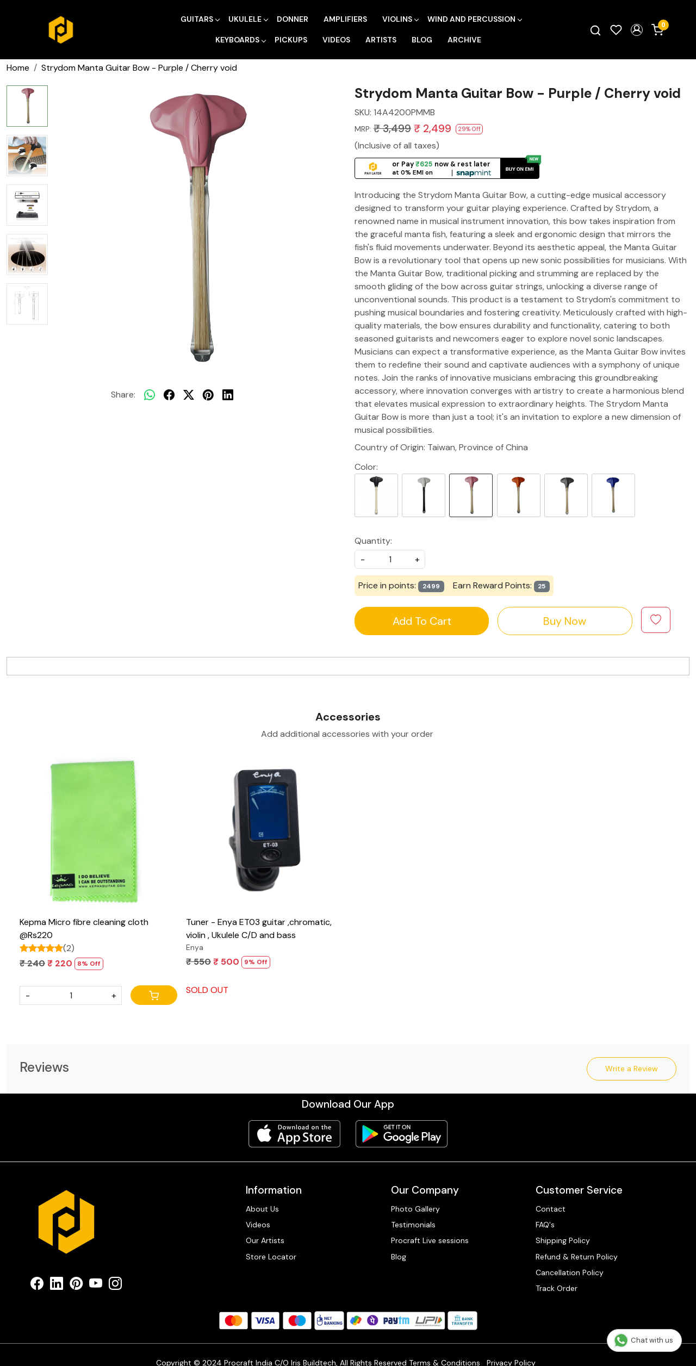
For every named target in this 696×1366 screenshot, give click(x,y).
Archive (464, 40)
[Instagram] (115, 1285)
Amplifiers (345, 19)
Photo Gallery (415, 1209)
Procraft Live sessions (430, 1240)
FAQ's (545, 1225)
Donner (292, 19)
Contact (551, 1209)
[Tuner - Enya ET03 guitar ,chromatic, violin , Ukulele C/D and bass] (265, 832)
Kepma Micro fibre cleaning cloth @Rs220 (84, 928)
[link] (595, 29)
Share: (123, 394)
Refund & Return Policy (577, 1257)
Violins (400, 19)
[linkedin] (228, 394)
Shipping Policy (563, 1240)
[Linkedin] (56, 1285)
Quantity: (373, 541)
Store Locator (271, 1257)
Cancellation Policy (570, 1272)
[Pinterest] (76, 1285)
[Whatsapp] (149, 394)
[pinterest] (208, 394)
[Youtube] (95, 1285)
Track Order (556, 1288)
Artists (380, 40)
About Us (262, 1209)
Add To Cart (422, 621)
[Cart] (153, 995)
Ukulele (248, 19)
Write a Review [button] (631, 1068)
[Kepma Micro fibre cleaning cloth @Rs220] (98, 832)
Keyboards (240, 40)
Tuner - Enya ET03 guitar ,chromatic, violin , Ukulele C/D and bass (259, 928)
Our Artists (265, 1240)
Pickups (291, 40)
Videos (336, 40)
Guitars (200, 19)
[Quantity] (71, 995)
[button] (636, 30)
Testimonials (413, 1225)
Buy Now (564, 621)
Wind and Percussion (474, 19)
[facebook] (169, 394)
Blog (422, 40)
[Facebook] (37, 1285)
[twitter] (188, 394)
